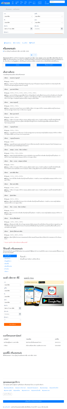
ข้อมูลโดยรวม (7, 43)
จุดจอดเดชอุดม (44, 388)
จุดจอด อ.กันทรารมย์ (21, 388)
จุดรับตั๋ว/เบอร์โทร (40, 3)
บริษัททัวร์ (25, 3)
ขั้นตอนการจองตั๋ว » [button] (49, 65)
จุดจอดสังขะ (17, 391)
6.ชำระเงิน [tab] (6, 269)
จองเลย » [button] (18, 65)
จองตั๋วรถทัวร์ (7, 407)
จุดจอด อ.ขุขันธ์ (8, 391)
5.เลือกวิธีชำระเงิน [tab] (8, 266)
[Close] (62, 282)
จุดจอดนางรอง (46, 391)
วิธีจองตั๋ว (21, 3)
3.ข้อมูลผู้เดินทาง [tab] (7, 261)
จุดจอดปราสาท (26, 391)
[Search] (57, 2)
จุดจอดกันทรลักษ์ (54, 388)
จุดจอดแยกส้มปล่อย (9, 388)
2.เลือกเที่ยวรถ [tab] (7, 259)
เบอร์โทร (24, 43)
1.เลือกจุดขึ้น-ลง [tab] (7, 256)
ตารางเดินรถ (34, 3)
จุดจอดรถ (30, 3)
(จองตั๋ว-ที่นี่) (17, 3)
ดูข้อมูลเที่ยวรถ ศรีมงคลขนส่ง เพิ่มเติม (33, 401)
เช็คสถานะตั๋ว (47, 3)
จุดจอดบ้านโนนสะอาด (33, 388)
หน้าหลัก (13, 3)
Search (52, 4)
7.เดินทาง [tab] (6, 272)
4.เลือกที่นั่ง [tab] (6, 264)
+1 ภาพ (33, 55)
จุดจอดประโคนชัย (36, 391)
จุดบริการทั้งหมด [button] (7, 394)
